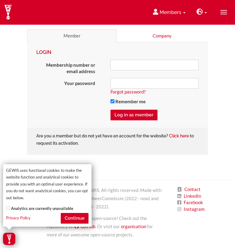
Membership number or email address (70, 68)
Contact (192, 189)
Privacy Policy (18, 218)
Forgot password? (128, 91)
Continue (75, 218)
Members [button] (169, 12)
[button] (201, 12)
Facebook (193, 202)
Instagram (194, 209)
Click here (179, 135)
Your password (79, 83)
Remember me (128, 101)
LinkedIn (192, 196)
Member (72, 35)
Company (162, 35)
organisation (133, 226)
